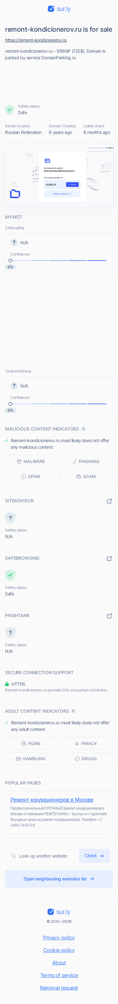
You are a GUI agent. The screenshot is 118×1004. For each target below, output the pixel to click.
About (59, 962)
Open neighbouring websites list (59, 878)
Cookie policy (59, 950)
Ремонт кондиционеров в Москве (51, 799)
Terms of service (59, 975)
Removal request (59, 988)
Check (94, 856)
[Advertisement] (59, 80)
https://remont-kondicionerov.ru (36, 40)
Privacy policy (59, 937)
